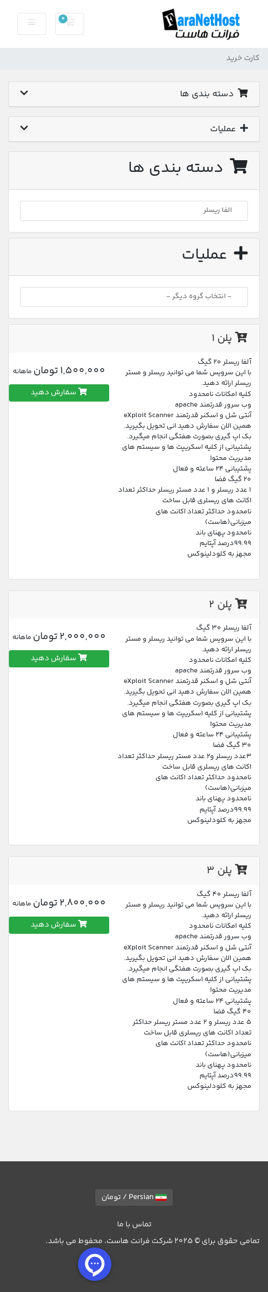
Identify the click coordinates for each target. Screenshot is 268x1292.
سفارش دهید (59, 393)
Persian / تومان (134, 1197)
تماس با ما (134, 1225)
